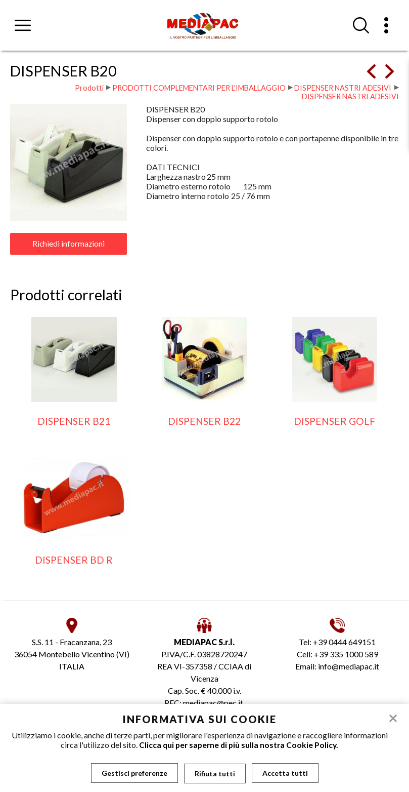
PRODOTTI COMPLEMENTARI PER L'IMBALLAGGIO (199, 88)
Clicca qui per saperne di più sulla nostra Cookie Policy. (238, 744)
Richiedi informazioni (68, 243)
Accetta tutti (285, 773)
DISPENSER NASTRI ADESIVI (342, 88)
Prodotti (89, 88)
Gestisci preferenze (134, 773)
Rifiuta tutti (215, 773)
